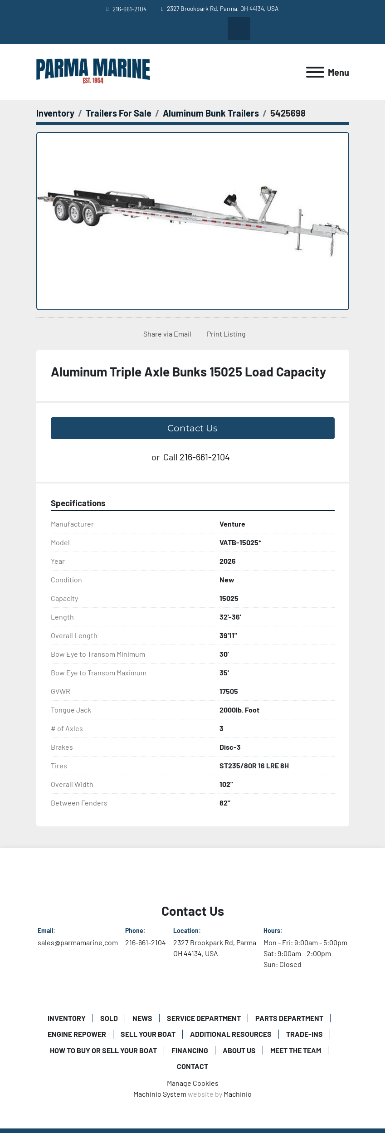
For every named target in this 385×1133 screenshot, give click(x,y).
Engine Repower (77, 1034)
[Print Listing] (224, 333)
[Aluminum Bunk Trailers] (211, 112)
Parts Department (289, 1018)
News (142, 1018)
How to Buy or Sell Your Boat (103, 1050)
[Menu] (315, 72)
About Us (239, 1050)
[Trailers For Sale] (118, 112)
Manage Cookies (193, 1083)
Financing (189, 1050)
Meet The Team (295, 1050)
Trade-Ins (304, 1034)
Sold (109, 1018)
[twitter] (215, 28)
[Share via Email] (165, 333)
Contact (192, 1066)
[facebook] (169, 28)
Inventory (67, 1018)
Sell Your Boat (148, 1034)
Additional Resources (231, 1034)
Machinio (238, 1093)
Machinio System (159, 1093)
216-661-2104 (129, 9)
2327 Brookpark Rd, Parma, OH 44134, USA (222, 8)
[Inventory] (55, 112)
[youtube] (146, 28)
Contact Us (192, 428)
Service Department (204, 1018)
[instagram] (192, 28)
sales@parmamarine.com (78, 942)
